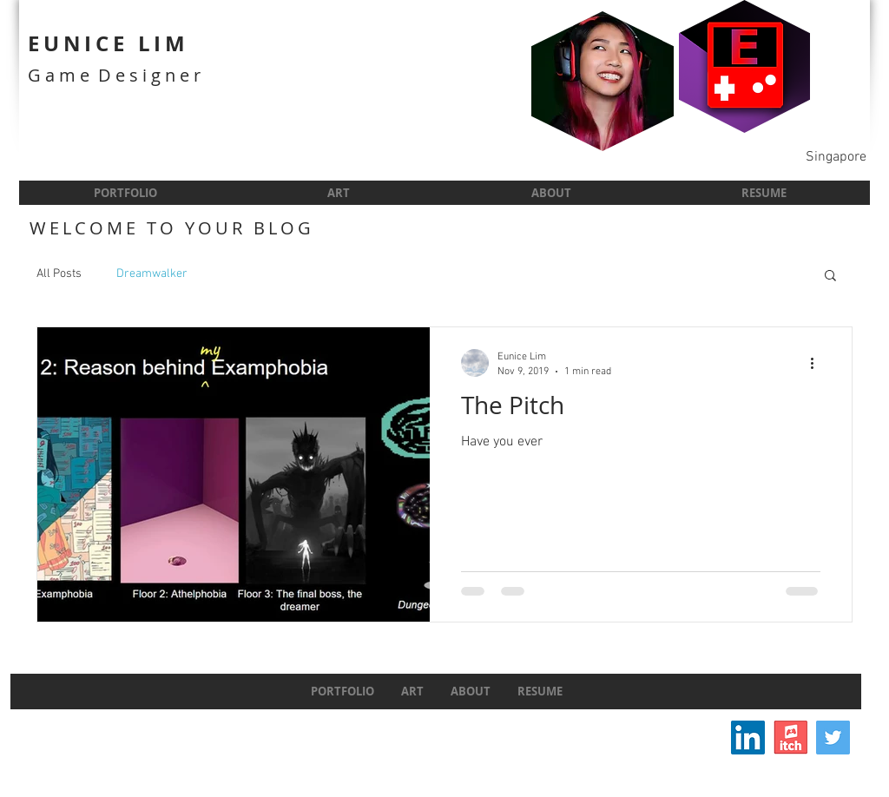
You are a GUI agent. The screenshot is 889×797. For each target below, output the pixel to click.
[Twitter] (833, 737)
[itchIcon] (790, 737)
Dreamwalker (152, 274)
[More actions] (817, 362)
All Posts (59, 274)
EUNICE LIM (108, 43)
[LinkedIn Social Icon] (748, 737)
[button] (830, 276)
